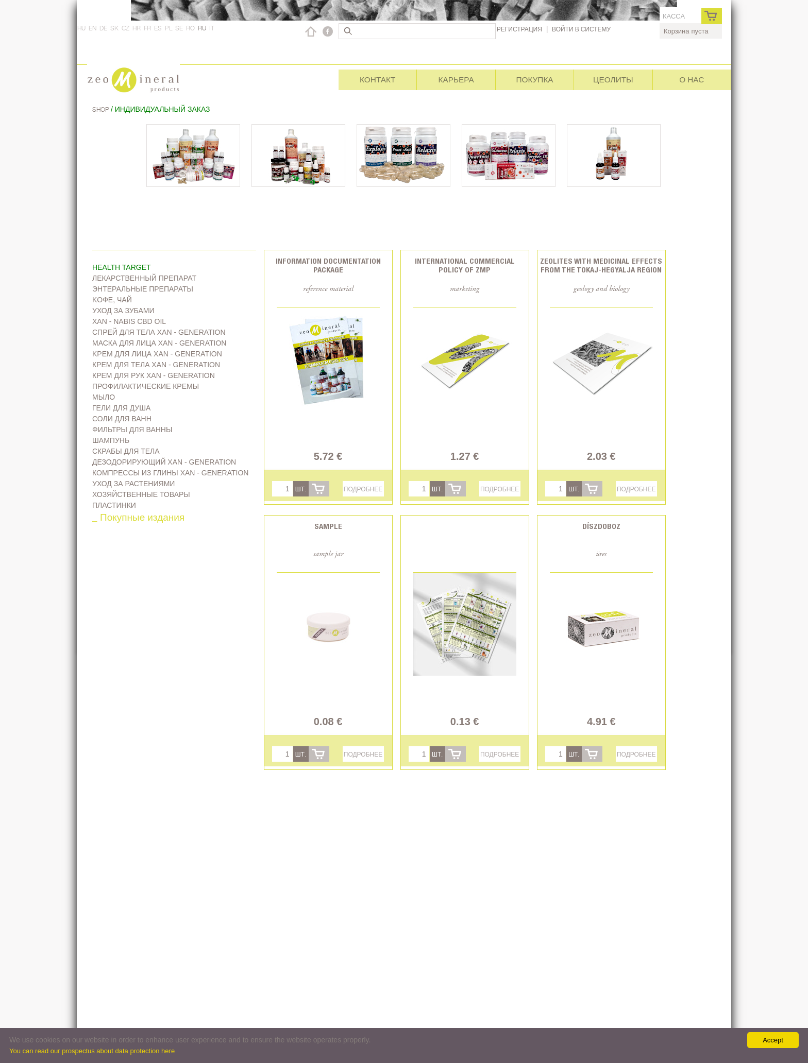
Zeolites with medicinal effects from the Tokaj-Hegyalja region (601, 265)
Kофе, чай (112, 300)
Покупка (534, 79)
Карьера (456, 79)
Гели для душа (121, 408)
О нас (691, 79)
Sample (328, 526)
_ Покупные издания (138, 518)
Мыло (103, 397)
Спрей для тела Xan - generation (159, 332)
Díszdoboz (601, 526)
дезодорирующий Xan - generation (164, 462)
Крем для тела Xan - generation (156, 365)
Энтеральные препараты (142, 289)
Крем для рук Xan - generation (153, 375)
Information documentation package (328, 265)
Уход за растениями (133, 483)
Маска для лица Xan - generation (159, 343)
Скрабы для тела (126, 451)
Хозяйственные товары (141, 494)
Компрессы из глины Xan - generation (170, 473)
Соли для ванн (122, 419)
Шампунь (110, 440)
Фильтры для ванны (132, 429)
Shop (101, 109)
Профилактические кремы (145, 386)
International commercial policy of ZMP (465, 265)
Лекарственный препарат (144, 278)
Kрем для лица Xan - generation (157, 354)
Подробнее (363, 489)
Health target (121, 267)
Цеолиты (613, 79)
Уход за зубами (123, 310)
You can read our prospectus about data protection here (92, 1051)
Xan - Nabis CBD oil (129, 321)
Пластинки (114, 505)
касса (674, 16)
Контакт (377, 79)
